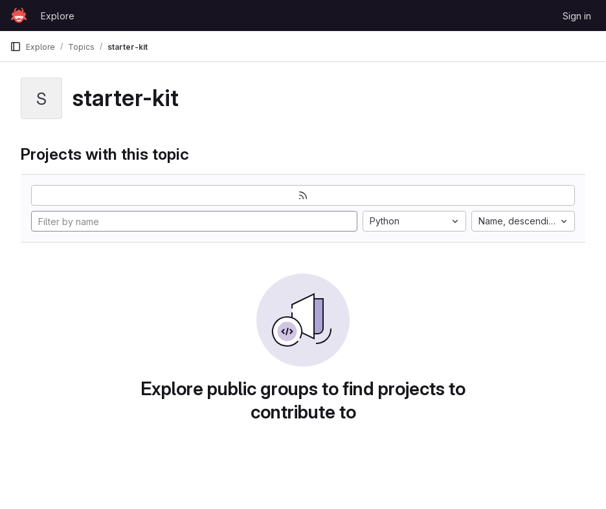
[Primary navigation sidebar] (15, 46)
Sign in (577, 15)
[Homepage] (18, 15)
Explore (57, 15)
